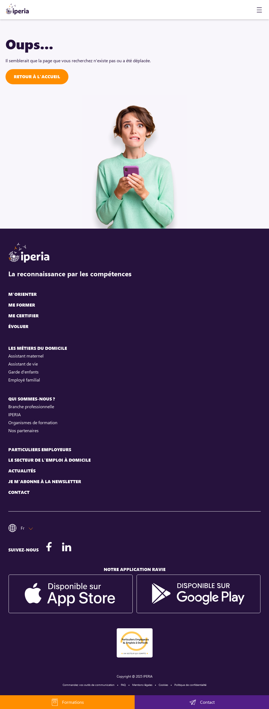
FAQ (123, 685)
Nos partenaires (23, 430)
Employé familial (24, 380)
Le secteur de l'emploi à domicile (49, 460)
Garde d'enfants (23, 372)
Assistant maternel (26, 356)
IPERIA (14, 414)
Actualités (22, 471)
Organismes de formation (32, 422)
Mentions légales (142, 685)
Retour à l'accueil (37, 77)
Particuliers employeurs (39, 450)
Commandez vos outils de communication (88, 685)
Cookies (163, 685)
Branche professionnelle (31, 406)
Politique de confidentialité (190, 685)
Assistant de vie (23, 364)
